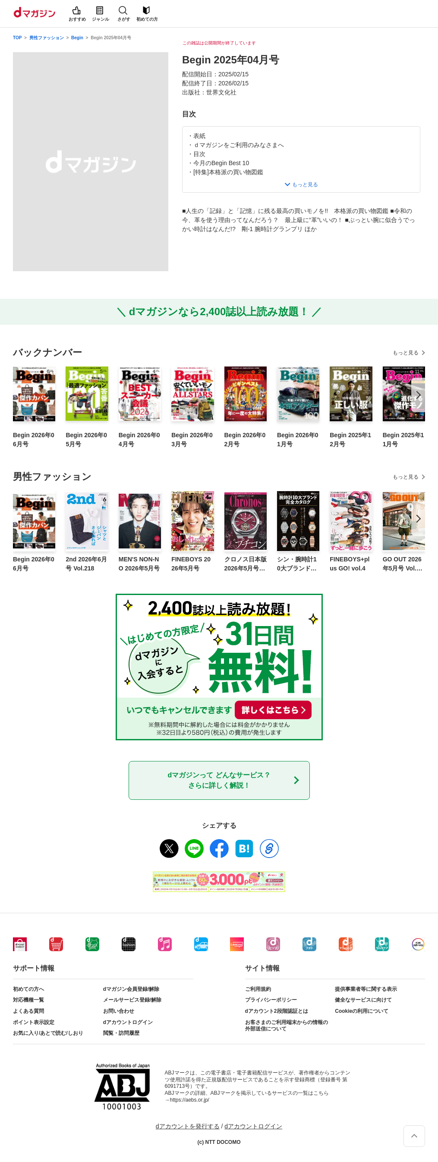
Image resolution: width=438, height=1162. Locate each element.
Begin (77, 37)
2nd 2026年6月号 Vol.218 (86, 564)
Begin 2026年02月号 (245, 440)
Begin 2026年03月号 (192, 440)
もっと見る (406, 353)
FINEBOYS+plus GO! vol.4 (349, 564)
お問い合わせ (118, 1011)
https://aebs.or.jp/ (189, 1100)
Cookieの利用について (361, 1011)
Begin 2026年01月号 (297, 440)
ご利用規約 (258, 989)
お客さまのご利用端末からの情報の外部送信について (286, 1025)
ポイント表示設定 (33, 1022)
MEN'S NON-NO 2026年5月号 (139, 564)
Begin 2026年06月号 (33, 440)
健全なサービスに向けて (363, 1000)
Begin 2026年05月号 (86, 440)
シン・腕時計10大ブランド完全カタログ (297, 564)
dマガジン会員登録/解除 (131, 989)
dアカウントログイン (128, 1022)
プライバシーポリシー (271, 1000)
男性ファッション (46, 37)
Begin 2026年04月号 (139, 440)
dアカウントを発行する (188, 1126)
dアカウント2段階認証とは (276, 1011)
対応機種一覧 (28, 1000)
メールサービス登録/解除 (132, 1000)
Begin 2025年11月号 (403, 440)
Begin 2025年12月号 (350, 440)
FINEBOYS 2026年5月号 (191, 564)
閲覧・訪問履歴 (121, 1033)
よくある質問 (28, 1011)
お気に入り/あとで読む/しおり (48, 1033)
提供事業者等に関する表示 (366, 989)
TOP (17, 37)
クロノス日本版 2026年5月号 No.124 (245, 564)
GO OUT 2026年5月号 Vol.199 (403, 564)
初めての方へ (28, 989)
